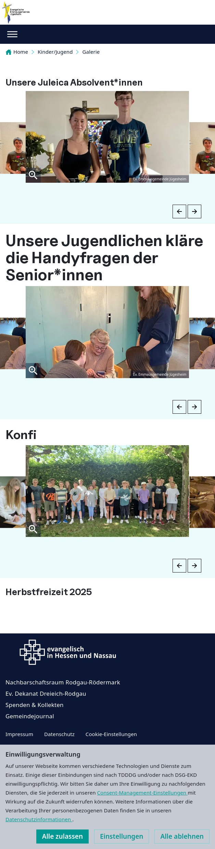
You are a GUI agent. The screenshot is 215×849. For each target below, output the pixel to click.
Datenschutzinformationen (38, 819)
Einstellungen (121, 836)
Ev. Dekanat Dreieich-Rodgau (45, 693)
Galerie (91, 51)
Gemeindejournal (29, 716)
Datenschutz (59, 734)
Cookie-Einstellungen (111, 734)
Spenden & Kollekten (34, 705)
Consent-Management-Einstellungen (142, 792)
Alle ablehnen (182, 836)
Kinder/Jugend (55, 51)
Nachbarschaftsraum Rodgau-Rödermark (62, 682)
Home (16, 51)
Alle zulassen (62, 836)
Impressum (19, 734)
